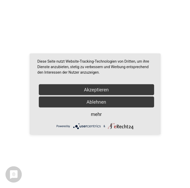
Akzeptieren (96, 89)
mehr (96, 114)
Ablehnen (96, 102)
